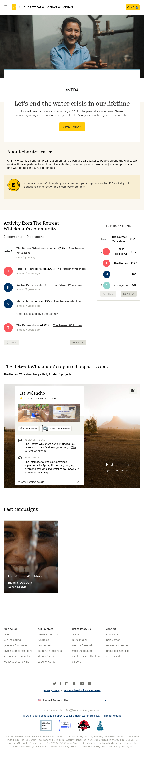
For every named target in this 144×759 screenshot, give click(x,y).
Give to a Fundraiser (15, 645)
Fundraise (43, 640)
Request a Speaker (117, 645)
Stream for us (46, 656)
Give (6, 634)
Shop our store (115, 656)
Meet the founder (82, 651)
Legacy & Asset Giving (16, 661)
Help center (113, 640)
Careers (76, 661)
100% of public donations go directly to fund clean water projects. (61, 715)
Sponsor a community (17, 656)
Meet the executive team (86, 656)
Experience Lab (47, 661)
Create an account (48, 634)
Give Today (72, 127)
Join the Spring (12, 640)
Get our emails (112, 715)
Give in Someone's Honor (19, 651)
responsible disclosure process (82, 690)
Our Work (77, 634)
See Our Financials (82, 645)
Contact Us (112, 634)
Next (77, 342)
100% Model (79, 640)
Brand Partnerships (117, 651)
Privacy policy (51, 690)
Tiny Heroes (44, 645)
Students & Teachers (50, 651)
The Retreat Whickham (31, 248)
